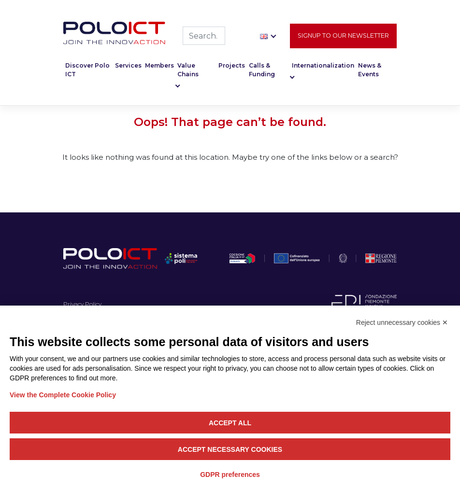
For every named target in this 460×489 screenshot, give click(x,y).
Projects (231, 67)
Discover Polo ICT (87, 72)
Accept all (230, 423)
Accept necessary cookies (230, 449)
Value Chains (188, 72)
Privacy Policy (82, 303)
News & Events (369, 72)
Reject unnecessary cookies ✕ (402, 322)
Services (128, 67)
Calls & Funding (262, 72)
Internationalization (323, 67)
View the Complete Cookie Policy (63, 395)
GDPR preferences (230, 474)
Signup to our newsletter (343, 37)
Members (159, 67)
